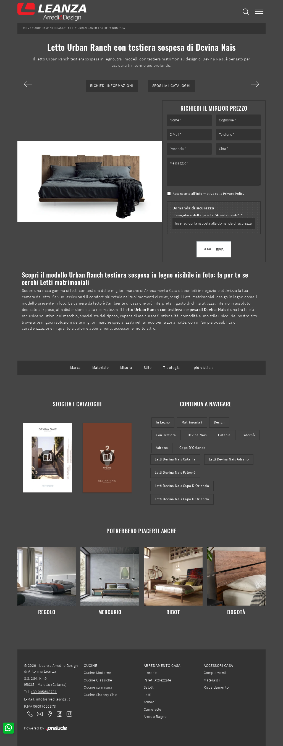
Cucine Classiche (98, 680)
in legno (163, 422)
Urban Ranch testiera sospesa (101, 28)
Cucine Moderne (97, 672)
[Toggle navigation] (259, 11)
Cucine (90, 665)
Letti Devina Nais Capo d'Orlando (182, 486)
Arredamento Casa (49, 28)
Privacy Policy (233, 193)
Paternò (248, 435)
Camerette (152, 709)
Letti (71, 28)
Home (27, 28)
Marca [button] (75, 367)
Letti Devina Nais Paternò (175, 472)
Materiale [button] (100, 367)
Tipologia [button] (171, 367)
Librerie (150, 672)
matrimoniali (192, 422)
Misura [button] (126, 367)
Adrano (162, 448)
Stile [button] (148, 367)
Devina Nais (197, 435)
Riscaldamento (216, 687)
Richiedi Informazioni (111, 85)
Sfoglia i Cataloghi (171, 85)
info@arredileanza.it (53, 699)
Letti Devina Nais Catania (175, 459)
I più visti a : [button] (202, 367)
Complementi (215, 672)
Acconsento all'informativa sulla (209, 193)
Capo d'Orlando (192, 448)
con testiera (166, 435)
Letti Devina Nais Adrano (229, 459)
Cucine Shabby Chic (100, 694)
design (219, 422)
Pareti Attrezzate (157, 680)
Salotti (149, 687)
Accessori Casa (218, 665)
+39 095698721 (44, 691)
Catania (224, 435)
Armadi (150, 701)
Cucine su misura (98, 687)
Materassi (212, 680)
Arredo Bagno (155, 716)
